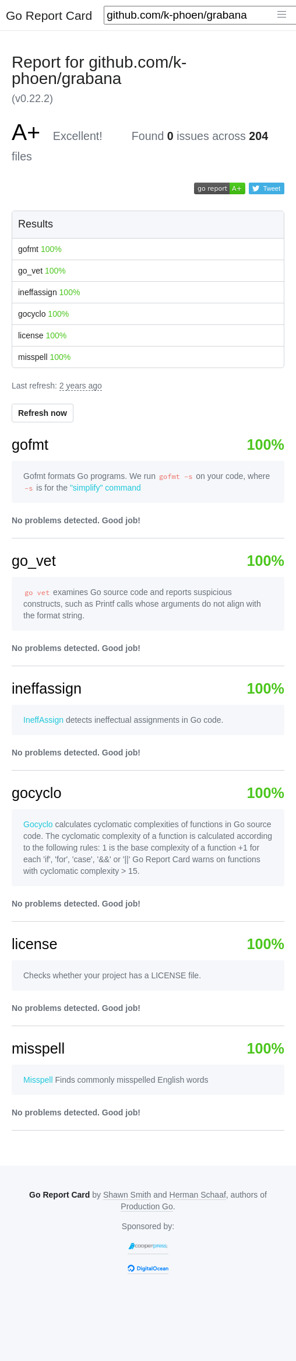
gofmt (40, 249)
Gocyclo (38, 824)
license (42, 335)
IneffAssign (43, 720)
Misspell (38, 1079)
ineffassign (49, 292)
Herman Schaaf (198, 1194)
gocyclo (43, 314)
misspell (44, 357)
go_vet (42, 270)
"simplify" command (105, 487)
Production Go (147, 1206)
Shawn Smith (127, 1194)
